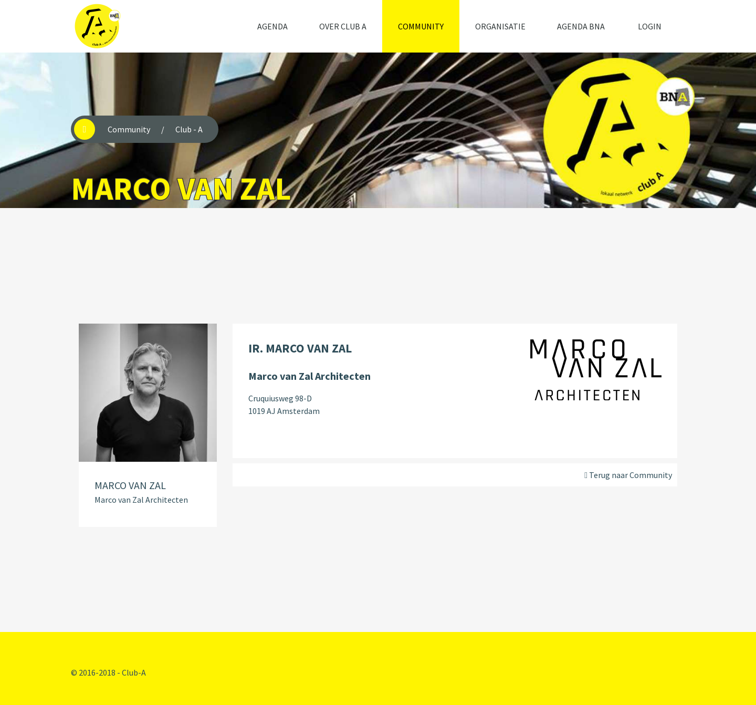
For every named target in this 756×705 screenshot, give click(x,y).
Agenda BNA (581, 26)
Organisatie (500, 26)
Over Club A (342, 26)
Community (421, 26)
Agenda (272, 26)
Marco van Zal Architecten (141, 499)
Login (650, 26)
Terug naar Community (628, 475)
